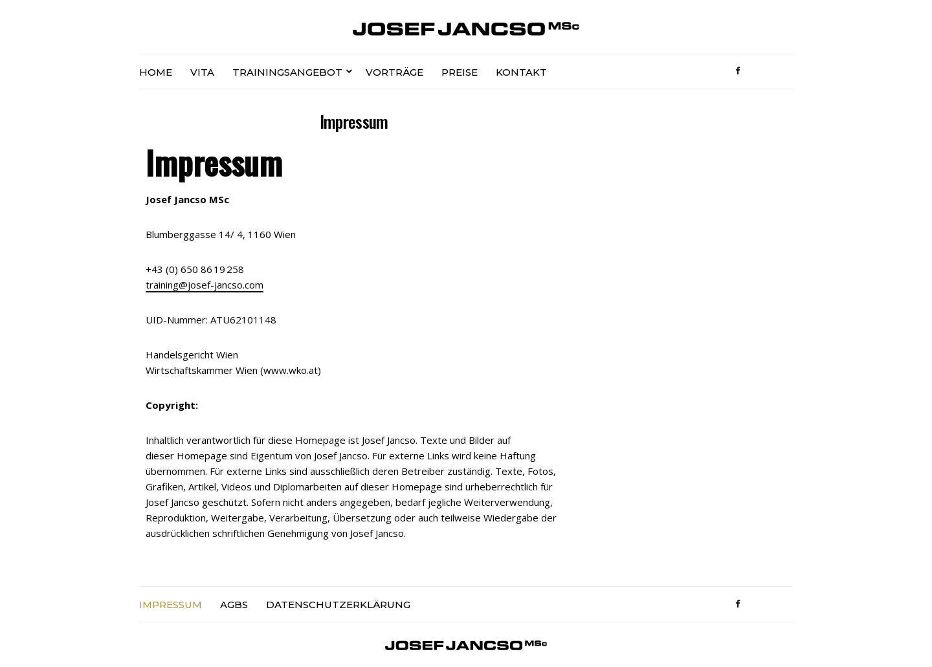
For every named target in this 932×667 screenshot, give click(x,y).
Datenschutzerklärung (338, 604)
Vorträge (394, 72)
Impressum (170, 604)
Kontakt (521, 72)
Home (155, 72)
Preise (459, 72)
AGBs (234, 604)
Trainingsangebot (287, 72)
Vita (202, 72)
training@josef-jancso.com (204, 284)
